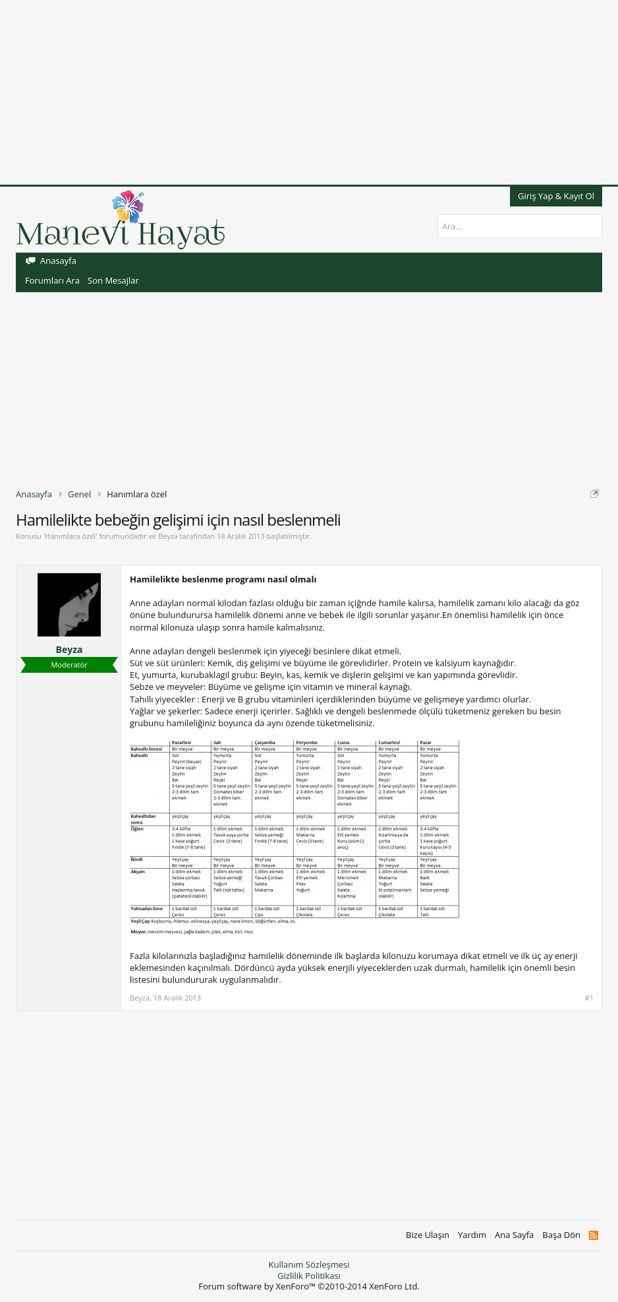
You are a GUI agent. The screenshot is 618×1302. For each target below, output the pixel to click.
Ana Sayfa (514, 1235)
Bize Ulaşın (427, 1235)
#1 (589, 998)
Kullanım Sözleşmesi (308, 1264)
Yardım (472, 1235)
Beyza (168, 536)
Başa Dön (561, 1235)
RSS (593, 1235)
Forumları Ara (52, 280)
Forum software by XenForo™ (309, 1286)
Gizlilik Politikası (309, 1276)
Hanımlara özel (70, 536)
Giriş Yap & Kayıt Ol (556, 196)
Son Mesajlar (113, 280)
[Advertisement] (309, 92)
